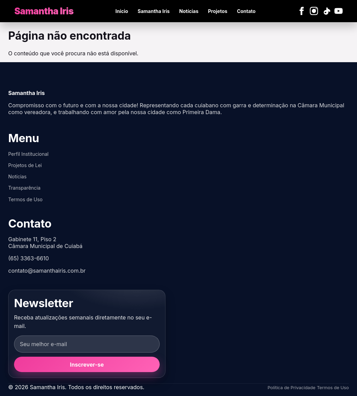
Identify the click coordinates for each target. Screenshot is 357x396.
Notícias (188, 11)
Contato (246, 11)
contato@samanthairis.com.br (46, 270)
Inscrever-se (87, 364)
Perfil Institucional (28, 154)
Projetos (217, 11)
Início (121, 11)
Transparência (24, 188)
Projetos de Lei (25, 165)
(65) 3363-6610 (28, 258)
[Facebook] (302, 11)
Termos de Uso (25, 199)
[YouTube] (338, 11)
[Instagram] (314, 11)
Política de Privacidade (291, 387)
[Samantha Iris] (44, 11)
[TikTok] (326, 11)
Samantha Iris (154, 11)
